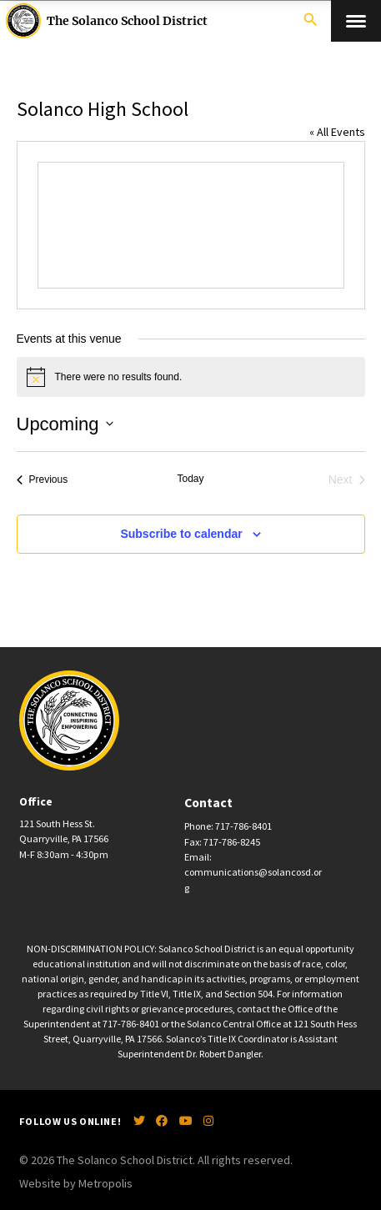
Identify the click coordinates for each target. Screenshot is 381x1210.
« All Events (337, 131)
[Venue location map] (190, 225)
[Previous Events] (42, 480)
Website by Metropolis (76, 1183)
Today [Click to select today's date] (190, 479)
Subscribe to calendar (181, 533)
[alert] (191, 377)
